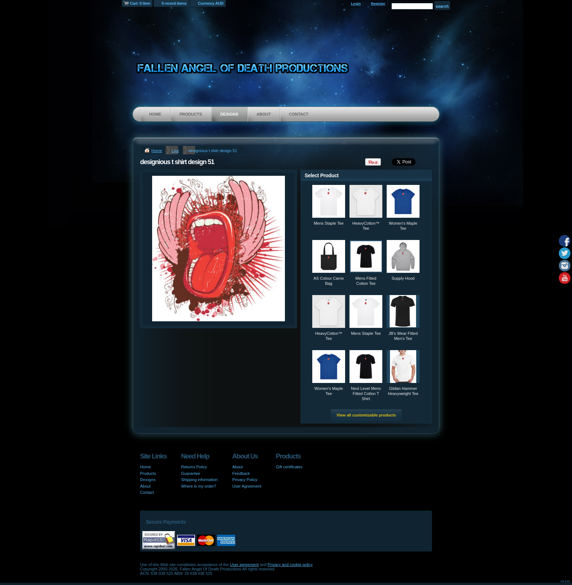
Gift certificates (289, 467)
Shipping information (199, 479)
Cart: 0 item (140, 3)
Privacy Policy (244, 479)
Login (356, 3)
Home (155, 114)
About (263, 114)
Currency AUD (211, 3)
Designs (229, 114)
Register (378, 3)
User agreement (244, 564)
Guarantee (190, 473)
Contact (298, 114)
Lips (175, 150)
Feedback (241, 473)
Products (190, 114)
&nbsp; (328, 201)
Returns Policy (194, 467)
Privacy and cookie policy (290, 564)
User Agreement (246, 486)
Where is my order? (198, 486)
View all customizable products (366, 415)
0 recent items (174, 3)
